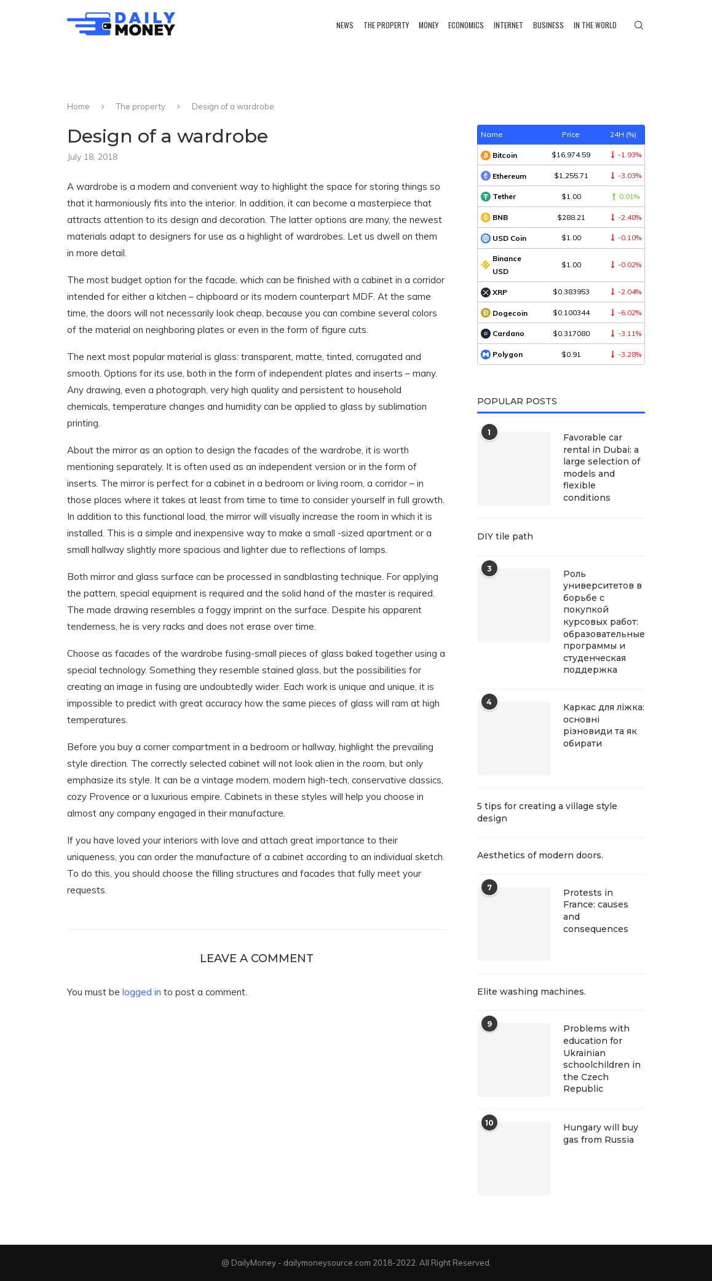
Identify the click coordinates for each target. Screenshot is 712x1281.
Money (428, 25)
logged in (141, 992)
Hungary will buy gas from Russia (600, 1133)
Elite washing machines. (531, 991)
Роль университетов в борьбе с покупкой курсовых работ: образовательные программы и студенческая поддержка (604, 622)
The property (386, 25)
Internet (508, 25)
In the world (595, 25)
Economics (466, 25)
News (345, 25)
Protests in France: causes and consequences (595, 910)
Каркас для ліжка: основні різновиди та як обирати (603, 725)
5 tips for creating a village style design (547, 812)
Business (548, 25)
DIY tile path (505, 536)
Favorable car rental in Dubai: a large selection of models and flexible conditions (601, 467)
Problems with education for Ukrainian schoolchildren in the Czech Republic (602, 1058)
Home (78, 106)
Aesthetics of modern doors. (540, 855)
